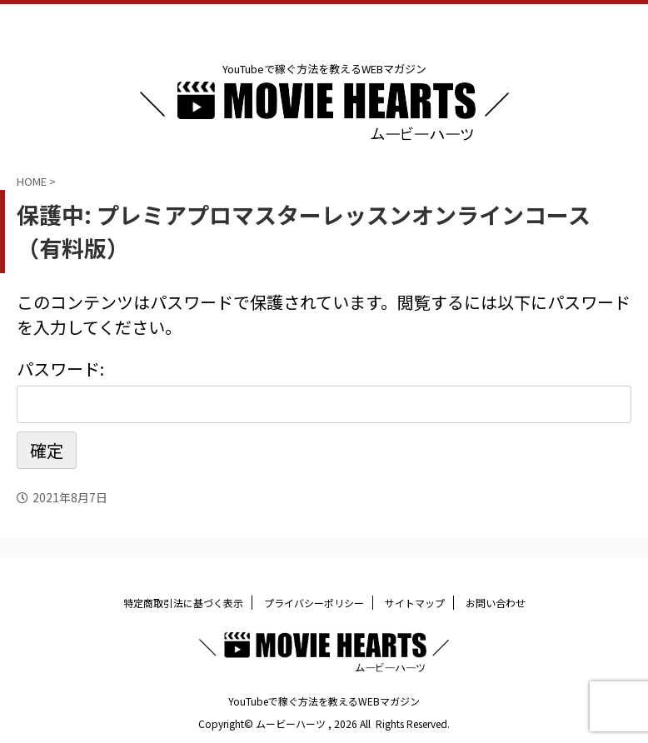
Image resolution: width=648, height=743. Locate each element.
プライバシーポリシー (314, 603)
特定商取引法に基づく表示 (183, 603)
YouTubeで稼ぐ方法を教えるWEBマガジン (324, 701)
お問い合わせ (496, 603)
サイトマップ (415, 603)
